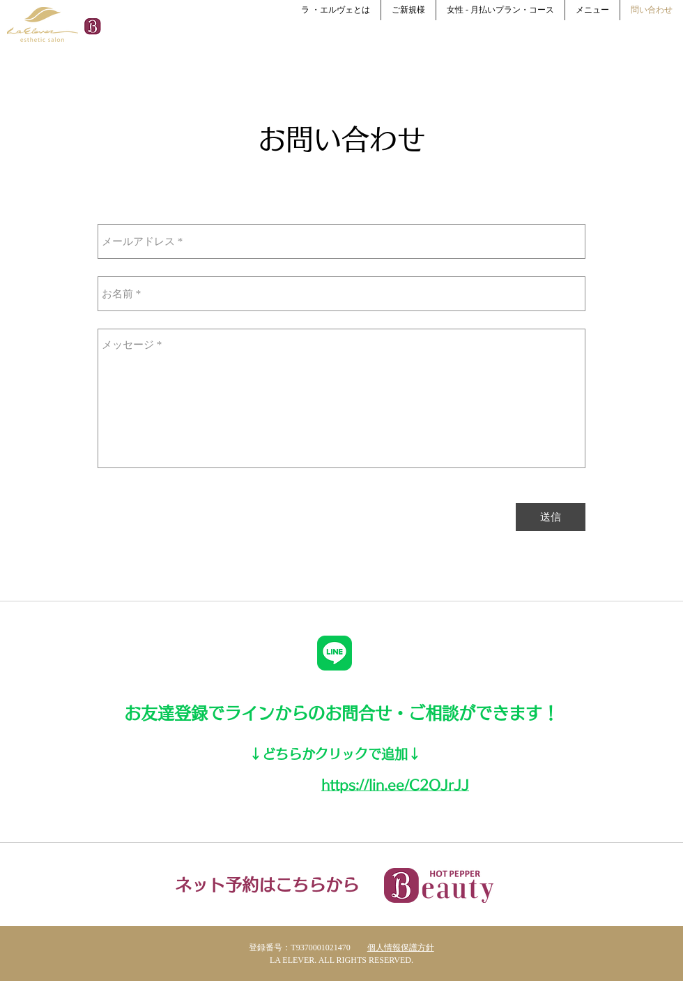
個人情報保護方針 (400, 947)
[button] (408, 10)
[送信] (550, 517)
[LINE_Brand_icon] (334, 653)
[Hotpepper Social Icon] (92, 26)
